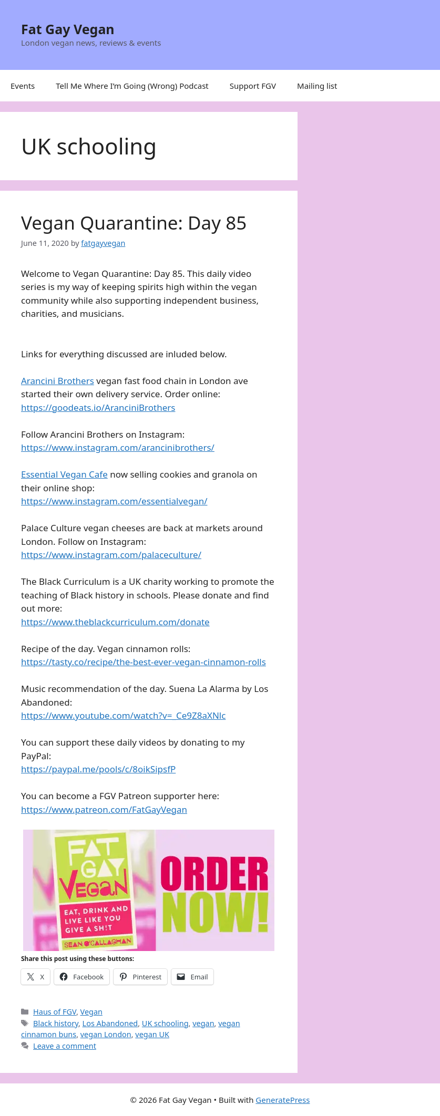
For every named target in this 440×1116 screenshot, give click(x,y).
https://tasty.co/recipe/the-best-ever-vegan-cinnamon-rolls (143, 662)
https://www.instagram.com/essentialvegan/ (114, 501)
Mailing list (317, 85)
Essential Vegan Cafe (64, 474)
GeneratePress (282, 1099)
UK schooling (165, 1023)
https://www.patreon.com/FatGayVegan (104, 809)
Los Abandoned (110, 1023)
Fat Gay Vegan (68, 29)
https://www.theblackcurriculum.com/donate (115, 622)
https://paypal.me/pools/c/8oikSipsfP (98, 769)
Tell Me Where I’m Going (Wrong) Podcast (132, 85)
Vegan (91, 1012)
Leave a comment (64, 1046)
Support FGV (253, 85)
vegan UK (152, 1034)
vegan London (105, 1034)
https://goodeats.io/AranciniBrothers (98, 407)
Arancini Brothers (57, 381)
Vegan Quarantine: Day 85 (134, 222)
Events (23, 85)
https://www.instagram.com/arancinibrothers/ (117, 447)
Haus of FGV (54, 1012)
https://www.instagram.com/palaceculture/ (111, 555)
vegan (203, 1023)
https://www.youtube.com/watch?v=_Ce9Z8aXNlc (123, 715)
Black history (55, 1023)
